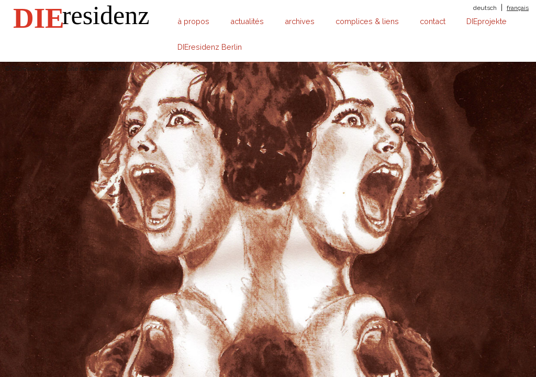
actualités (247, 21)
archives (300, 21)
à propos (193, 21)
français (518, 8)
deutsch (485, 8)
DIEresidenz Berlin (209, 46)
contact (432, 21)
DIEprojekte (486, 21)
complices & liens (367, 21)
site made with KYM (96, 68)
